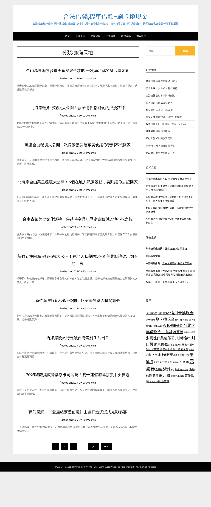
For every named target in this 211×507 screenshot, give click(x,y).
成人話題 (150, 102)
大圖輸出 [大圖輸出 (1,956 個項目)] (183, 337)
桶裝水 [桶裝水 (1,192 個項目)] (185, 354)
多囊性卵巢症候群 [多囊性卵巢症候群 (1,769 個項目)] (160, 338)
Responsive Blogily (130, 502)
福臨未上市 (171, 281)
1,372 (93, 482)
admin (93, 85)
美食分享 (150, 88)
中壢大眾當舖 (184, 263)
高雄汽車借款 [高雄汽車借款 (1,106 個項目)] (177, 376)
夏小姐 (168, 248)
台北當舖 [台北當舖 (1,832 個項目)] (165, 331)
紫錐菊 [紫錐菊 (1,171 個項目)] (178, 369)
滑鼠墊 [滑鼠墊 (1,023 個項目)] (156, 362)
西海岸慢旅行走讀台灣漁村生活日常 (77, 366)
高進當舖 (188, 274)
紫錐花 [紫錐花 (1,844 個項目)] (168, 369)
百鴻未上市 (183, 281)
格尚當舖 (178, 274)
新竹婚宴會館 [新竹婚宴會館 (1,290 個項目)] (180, 349)
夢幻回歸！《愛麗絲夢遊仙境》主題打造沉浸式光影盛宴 (78, 447)
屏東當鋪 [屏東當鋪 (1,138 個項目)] (167, 349)
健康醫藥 (95, 36)
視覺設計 (150, 124)
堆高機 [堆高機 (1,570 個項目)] (178, 332)
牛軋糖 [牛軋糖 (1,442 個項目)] (184, 362)
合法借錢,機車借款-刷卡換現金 (105, 16)
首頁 (67, 36)
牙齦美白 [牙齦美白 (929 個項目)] (176, 362)
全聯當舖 (177, 270)
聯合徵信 (141, 36)
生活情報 (150, 95)
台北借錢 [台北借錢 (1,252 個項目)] (157, 325)
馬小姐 (183, 248)
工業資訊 (111, 36)
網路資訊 (150, 152)
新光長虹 (187, 270)
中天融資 (168, 274)
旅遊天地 (80, 36)
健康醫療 (150, 131)
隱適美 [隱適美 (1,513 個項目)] (154, 375)
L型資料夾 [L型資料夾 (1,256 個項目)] (151, 313)
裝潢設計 (150, 81)
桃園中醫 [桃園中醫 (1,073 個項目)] (177, 355)
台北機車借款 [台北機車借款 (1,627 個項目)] (173, 325)
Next (107, 482)
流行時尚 (150, 145)
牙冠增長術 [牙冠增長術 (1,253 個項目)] (166, 361)
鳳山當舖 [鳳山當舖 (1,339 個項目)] (163, 381)
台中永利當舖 (169, 263)
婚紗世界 (150, 138)
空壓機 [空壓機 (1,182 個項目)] (159, 369)
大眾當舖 (167, 270)
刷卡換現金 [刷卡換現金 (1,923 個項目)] (165, 319)
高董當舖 (158, 274)
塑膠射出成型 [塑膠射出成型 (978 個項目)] (189, 332)
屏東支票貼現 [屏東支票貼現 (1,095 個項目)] (174, 344)
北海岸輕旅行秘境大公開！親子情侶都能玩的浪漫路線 (77, 114)
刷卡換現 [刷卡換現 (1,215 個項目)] (150, 319)
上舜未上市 (159, 281)
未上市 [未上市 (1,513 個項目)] (153, 354)
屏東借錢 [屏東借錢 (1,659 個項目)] (161, 344)
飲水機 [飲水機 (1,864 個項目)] (164, 375)
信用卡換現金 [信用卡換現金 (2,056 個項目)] (182, 312)
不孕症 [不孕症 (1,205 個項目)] (166, 313)
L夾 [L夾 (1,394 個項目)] (160, 313)
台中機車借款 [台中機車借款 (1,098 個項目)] (181, 319)
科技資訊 (150, 109)
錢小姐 (175, 248)
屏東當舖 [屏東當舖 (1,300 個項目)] (156, 349)
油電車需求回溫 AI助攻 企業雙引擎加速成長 (169, 178)
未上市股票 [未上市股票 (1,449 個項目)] (165, 354)
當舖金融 (126, 36)
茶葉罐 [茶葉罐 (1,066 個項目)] (185, 369)
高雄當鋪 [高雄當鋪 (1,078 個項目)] (153, 381)
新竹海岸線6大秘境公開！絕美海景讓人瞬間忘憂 (78, 329)
